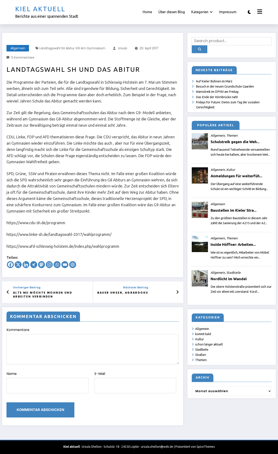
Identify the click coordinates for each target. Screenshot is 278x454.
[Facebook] (10, 264)
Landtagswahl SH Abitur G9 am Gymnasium (72, 48)
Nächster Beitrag (135, 287)
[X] (18, 264)
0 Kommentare (22, 57)
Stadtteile (201, 349)
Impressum (227, 12)
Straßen (200, 354)
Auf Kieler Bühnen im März (214, 81)
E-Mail (135, 382)
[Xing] (33, 264)
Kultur (199, 339)
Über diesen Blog (171, 12)
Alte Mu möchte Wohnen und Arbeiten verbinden (42, 294)
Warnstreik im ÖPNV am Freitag (217, 91)
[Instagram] (49, 264)
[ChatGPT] (72, 264)
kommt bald (203, 334)
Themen (201, 360)
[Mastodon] (41, 264)
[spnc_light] (249, 12)
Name (47, 382)
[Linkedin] (25, 264)
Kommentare (92, 345)
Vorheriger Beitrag (26, 287)
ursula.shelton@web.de (157, 446)
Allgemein (17, 48)
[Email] (64, 264)
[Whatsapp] (57, 264)
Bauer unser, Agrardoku (122, 292)
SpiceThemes (206, 446)
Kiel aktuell (40, 9)
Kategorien (202, 12)
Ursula (122, 48)
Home (147, 12)
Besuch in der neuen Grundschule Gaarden (225, 86)
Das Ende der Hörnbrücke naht (217, 97)
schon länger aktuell (209, 344)
